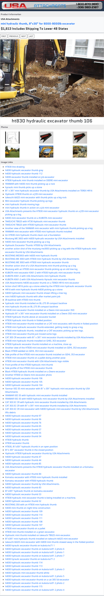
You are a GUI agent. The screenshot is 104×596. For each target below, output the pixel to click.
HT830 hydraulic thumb (17, 439)
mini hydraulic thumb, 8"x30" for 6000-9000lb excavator (38, 23)
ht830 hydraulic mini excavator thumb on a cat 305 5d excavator (37, 579)
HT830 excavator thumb (17, 443)
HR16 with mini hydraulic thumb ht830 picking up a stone (34, 289)
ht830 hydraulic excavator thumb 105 (23, 381)
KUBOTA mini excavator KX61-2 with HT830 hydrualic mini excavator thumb (42, 272)
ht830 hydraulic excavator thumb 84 (23, 473)
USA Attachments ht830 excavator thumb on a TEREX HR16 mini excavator (42, 282)
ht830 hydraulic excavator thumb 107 (23, 524)
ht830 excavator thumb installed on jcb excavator (29, 177)
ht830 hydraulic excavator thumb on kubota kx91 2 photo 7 (34, 555)
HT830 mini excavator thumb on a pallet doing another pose (35, 357)
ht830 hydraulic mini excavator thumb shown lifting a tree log (36, 293)
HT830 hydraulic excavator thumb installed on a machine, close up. (38, 344)
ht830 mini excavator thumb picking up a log (27, 241)
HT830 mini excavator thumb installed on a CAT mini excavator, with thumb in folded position (51, 323)
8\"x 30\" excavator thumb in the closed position (29, 449)
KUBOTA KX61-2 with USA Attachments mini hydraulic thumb (35, 275)
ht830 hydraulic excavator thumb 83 (23, 487)
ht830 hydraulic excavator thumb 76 (23, 422)
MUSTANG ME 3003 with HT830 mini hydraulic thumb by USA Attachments (42, 258)
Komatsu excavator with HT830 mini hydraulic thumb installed (36, 477)
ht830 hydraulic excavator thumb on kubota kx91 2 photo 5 (34, 576)
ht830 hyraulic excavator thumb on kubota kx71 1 (30, 545)
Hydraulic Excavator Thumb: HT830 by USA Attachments (33, 245)
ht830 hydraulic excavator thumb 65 (23, 426)
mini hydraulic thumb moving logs (22, 204)
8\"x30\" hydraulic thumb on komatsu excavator (29, 490)
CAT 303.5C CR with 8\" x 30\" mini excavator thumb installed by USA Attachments (46, 405)
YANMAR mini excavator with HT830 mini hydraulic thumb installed (38, 231)
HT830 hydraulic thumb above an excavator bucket (30, 316)
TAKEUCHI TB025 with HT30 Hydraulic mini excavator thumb (35, 221)
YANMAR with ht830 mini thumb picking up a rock (30, 183)
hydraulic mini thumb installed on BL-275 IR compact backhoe (36, 303)
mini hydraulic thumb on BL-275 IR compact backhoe (31, 306)
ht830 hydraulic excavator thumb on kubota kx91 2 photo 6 (34, 548)
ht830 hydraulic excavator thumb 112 (23, 173)
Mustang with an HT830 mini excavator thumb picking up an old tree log (41, 269)
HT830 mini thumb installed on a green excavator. (30, 531)
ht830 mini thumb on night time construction (27, 507)
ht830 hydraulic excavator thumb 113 (23, 566)
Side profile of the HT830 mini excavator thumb (28, 368)
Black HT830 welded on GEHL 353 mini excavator (29, 351)
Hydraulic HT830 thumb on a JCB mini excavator (29, 194)
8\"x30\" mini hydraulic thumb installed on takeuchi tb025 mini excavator (41, 538)
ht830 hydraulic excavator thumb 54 (23, 436)
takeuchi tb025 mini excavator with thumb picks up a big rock (36, 197)
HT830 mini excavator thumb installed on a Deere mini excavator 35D (39, 310)
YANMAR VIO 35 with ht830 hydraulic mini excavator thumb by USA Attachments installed (49, 398)
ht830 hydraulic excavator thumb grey (24, 170)
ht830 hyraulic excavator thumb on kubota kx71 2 (30, 559)
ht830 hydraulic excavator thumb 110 (23, 514)
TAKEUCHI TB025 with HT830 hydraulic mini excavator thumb (35, 224)
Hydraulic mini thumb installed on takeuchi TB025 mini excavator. (37, 535)
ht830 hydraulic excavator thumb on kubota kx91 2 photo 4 (34, 589)
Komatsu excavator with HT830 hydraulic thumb (29, 480)
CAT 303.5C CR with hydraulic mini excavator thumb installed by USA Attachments (46, 402)
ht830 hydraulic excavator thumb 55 (23, 432)
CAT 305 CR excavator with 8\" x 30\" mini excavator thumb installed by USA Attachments (49, 337)
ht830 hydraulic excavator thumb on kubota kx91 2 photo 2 (34, 583)
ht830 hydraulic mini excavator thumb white (27, 572)
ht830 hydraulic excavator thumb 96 (23, 419)
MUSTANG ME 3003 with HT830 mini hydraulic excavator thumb (37, 262)
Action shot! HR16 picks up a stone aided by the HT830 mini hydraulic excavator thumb (48, 286)
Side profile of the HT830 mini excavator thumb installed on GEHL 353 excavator (45, 354)
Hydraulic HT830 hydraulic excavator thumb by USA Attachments (37, 453)
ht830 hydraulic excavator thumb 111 (23, 518)
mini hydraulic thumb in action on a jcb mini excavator (32, 207)
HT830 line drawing (15, 166)
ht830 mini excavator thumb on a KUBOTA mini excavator (33, 217)
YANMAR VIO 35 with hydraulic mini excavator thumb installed (36, 395)
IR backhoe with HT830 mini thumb (22, 299)
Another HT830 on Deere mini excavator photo (28, 374)
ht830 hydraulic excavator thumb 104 (23, 385)
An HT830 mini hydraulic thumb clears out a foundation (33, 235)
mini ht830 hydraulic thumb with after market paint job (32, 296)
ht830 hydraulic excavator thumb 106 (23, 378)
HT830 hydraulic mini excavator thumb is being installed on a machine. (40, 497)
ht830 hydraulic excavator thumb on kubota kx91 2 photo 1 (34, 552)
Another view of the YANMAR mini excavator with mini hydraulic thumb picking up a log (49, 228)
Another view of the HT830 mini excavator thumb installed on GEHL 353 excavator (46, 347)
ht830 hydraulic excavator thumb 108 (23, 521)
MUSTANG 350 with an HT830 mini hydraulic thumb (31, 504)
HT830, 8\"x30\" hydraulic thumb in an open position (31, 446)
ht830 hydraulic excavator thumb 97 (23, 415)
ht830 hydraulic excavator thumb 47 (23, 456)
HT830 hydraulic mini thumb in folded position (28, 320)
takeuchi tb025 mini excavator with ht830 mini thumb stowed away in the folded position (49, 542)
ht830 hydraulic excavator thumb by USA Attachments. (32, 484)
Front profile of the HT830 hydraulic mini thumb (29, 364)
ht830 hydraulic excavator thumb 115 (23, 586)
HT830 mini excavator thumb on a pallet (25, 528)
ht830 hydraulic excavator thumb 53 (23, 494)
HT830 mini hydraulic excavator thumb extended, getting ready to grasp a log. (44, 327)
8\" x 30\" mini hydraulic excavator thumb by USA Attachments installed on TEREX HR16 (48, 190)
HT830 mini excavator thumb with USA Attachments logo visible (37, 361)
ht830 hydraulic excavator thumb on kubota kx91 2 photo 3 (34, 569)
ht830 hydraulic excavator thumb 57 (23, 429)
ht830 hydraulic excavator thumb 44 (23, 460)
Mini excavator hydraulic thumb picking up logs (29, 200)
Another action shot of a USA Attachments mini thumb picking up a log (40, 265)
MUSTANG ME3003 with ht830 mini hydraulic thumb (31, 255)
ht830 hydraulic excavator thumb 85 (23, 463)
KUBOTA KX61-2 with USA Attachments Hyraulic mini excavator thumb (40, 279)
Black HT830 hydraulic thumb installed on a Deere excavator (35, 371)
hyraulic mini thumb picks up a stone (23, 187)
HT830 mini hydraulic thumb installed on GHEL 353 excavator (35, 340)
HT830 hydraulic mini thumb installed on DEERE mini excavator (36, 180)
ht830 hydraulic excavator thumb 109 (23, 511)
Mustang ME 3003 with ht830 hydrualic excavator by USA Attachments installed (44, 238)
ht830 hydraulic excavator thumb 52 (23, 501)
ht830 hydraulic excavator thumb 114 (23, 562)
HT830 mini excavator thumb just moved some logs (31, 333)
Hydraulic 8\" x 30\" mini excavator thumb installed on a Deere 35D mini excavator (46, 313)
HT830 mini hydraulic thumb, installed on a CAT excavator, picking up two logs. (44, 330)
